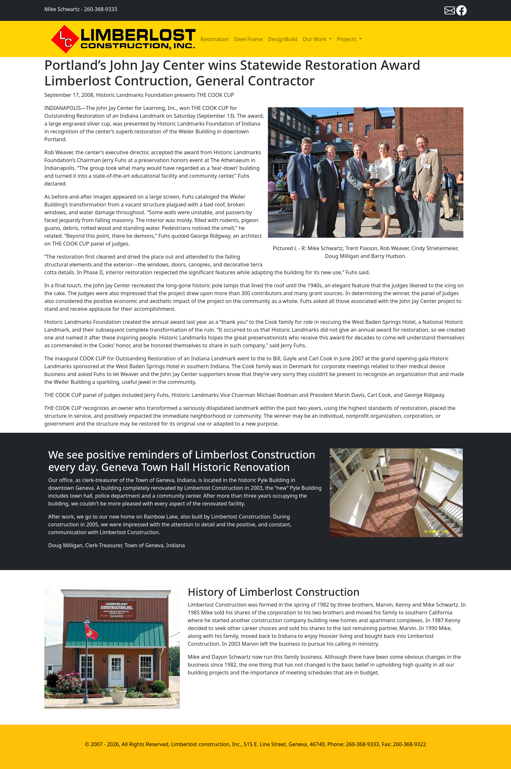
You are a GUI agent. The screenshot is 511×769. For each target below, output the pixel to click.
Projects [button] (347, 39)
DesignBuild (283, 39)
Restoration (214, 39)
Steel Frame (248, 39)
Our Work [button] (315, 39)
